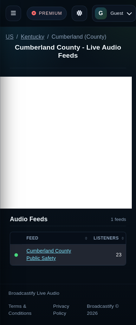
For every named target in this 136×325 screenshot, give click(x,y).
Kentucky (32, 37)
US (10, 37)
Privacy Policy (61, 310)
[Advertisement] (66, 143)
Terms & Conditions (20, 310)
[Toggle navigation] (13, 13)
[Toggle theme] (79, 13)
